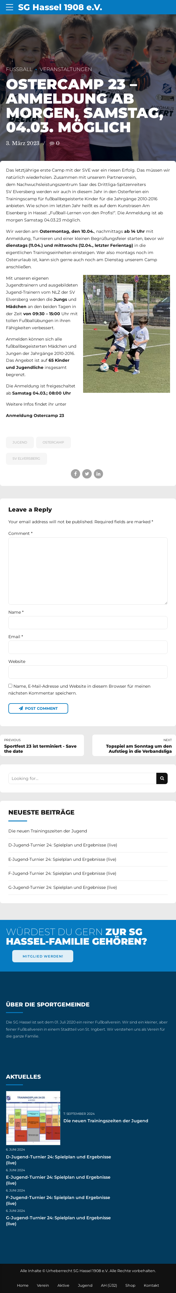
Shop (130, 1285)
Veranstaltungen (66, 69)
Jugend (20, 442)
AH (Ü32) (109, 1285)
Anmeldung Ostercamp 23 (35, 415)
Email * (15, 636)
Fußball (19, 69)
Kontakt (151, 1285)
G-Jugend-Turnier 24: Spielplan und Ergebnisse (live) (62, 887)
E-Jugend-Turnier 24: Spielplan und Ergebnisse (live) (62, 859)
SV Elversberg (26, 458)
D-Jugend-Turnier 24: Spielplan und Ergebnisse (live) (62, 845)
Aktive (63, 1285)
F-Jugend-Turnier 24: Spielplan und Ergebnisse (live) (62, 873)
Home (23, 1285)
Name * (16, 612)
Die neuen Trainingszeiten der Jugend (47, 831)
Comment (20, 533)
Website (16, 661)
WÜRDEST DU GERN (76, 936)
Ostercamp (53, 442)
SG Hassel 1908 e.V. (60, 7)
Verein (43, 1285)
